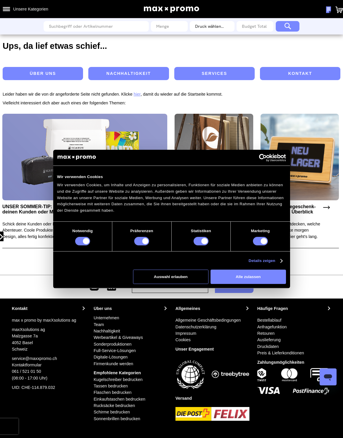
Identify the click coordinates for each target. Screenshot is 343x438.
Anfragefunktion (272, 327)
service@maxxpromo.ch (34, 358)
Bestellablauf (269, 320)
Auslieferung (269, 339)
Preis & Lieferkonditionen (280, 353)
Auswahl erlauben (171, 277)
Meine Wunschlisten (285, 9)
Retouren (266, 333)
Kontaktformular (27, 365)
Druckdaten (268, 346)
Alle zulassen (248, 277)
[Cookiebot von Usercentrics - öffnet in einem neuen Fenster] (263, 158)
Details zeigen (262, 260)
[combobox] (96, 26)
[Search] (287, 26)
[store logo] (171, 9)
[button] (309, 9)
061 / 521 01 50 (26, 371)
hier (137, 94)
